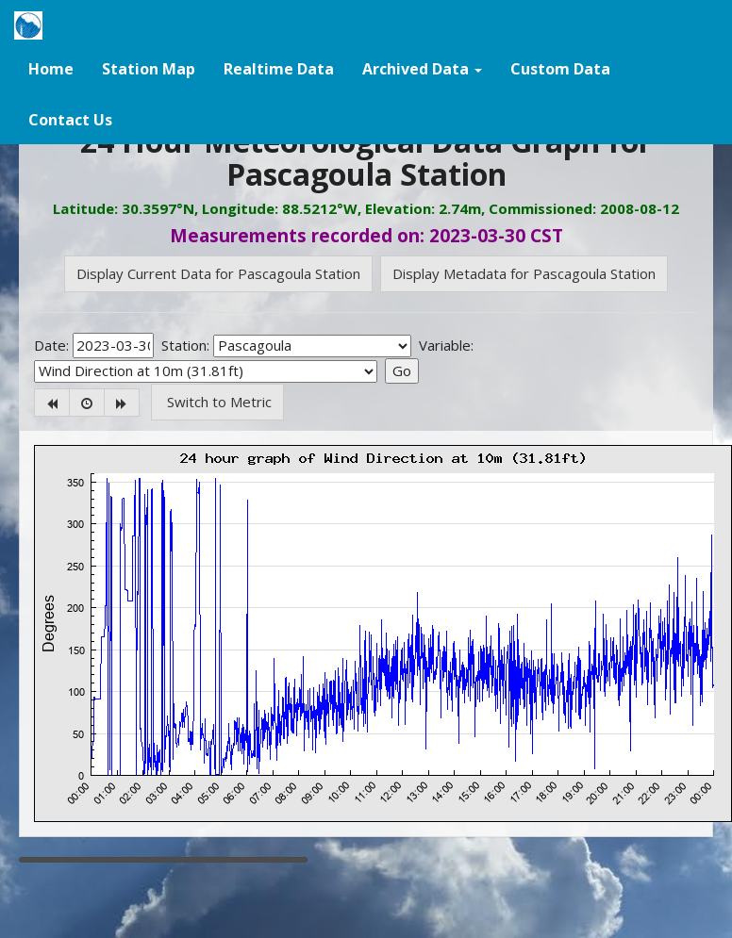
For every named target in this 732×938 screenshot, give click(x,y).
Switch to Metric (217, 401)
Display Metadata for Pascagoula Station (524, 273)
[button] (422, 67)
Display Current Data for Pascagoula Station (218, 273)
